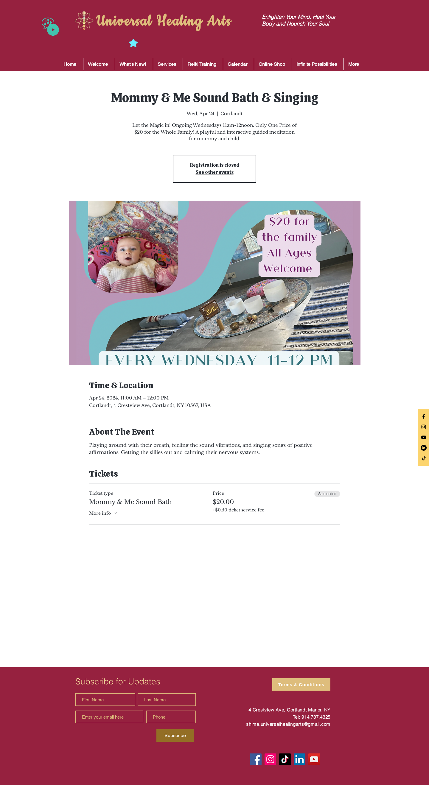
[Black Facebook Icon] (424, 416)
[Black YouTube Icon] (424, 437)
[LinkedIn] (424, 448)
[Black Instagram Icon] (424, 427)
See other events (215, 172)
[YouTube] (314, 759)
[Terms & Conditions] (301, 684)
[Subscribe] (175, 735)
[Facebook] (256, 759)
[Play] (53, 30)
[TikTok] (424, 458)
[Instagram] (270, 759)
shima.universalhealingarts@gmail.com (288, 724)
